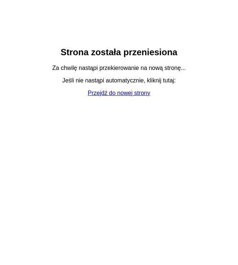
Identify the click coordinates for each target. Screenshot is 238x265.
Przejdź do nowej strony (119, 93)
